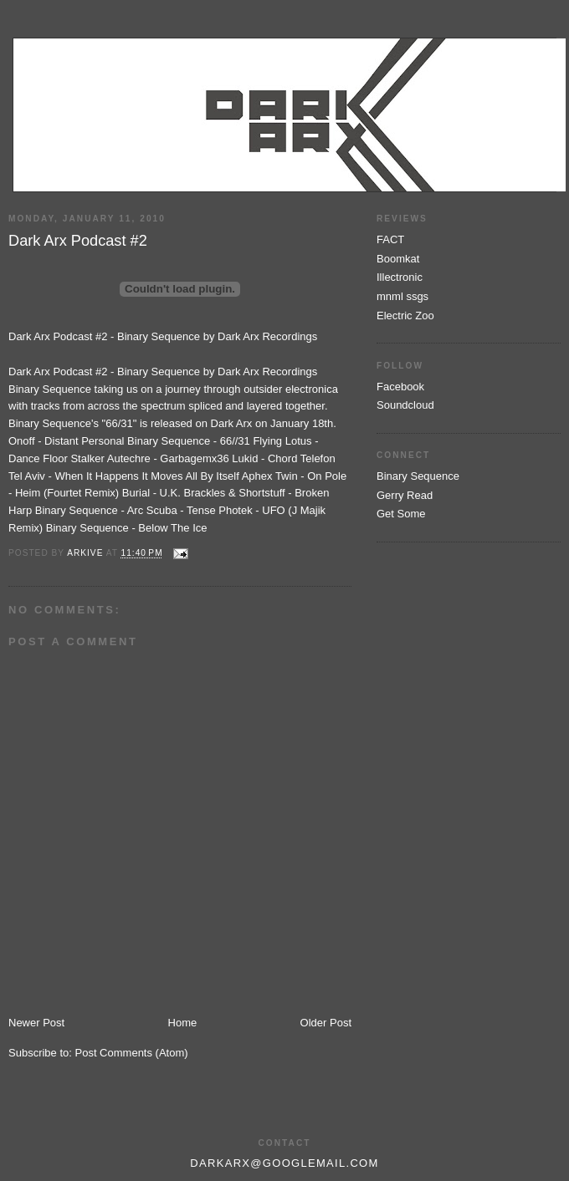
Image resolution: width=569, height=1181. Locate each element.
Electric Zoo (405, 315)
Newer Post (36, 1022)
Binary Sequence (418, 476)
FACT (390, 239)
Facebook (400, 386)
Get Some (401, 513)
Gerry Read (405, 495)
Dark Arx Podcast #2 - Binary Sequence (104, 336)
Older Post (325, 1022)
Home (182, 1022)
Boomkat (398, 258)
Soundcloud (405, 405)
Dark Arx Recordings (267, 336)
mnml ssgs (402, 296)
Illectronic (400, 277)
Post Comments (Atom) (131, 1052)
